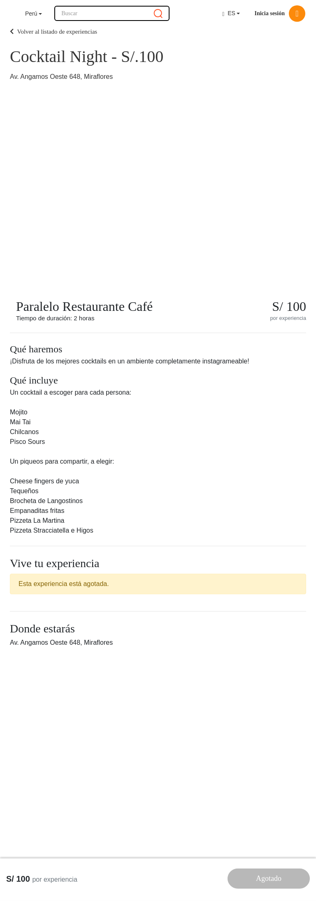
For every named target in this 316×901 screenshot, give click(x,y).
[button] (33, 13)
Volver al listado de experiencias (53, 31)
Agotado (268, 878)
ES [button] (228, 13)
